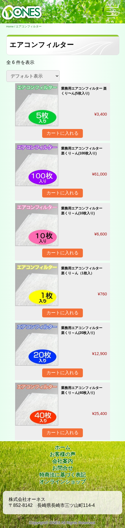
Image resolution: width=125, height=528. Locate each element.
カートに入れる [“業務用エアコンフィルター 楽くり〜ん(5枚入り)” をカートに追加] (62, 133)
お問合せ (62, 468)
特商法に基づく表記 (62, 475)
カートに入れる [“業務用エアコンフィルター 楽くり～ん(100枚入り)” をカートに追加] (62, 192)
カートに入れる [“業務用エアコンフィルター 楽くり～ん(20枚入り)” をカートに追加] (62, 372)
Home (10, 26)
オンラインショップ (62, 482)
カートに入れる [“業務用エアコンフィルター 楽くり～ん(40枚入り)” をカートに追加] (62, 432)
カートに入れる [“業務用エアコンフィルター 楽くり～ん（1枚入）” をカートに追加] (62, 312)
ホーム (62, 447)
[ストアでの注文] (33, 76)
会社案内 (62, 461)
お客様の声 (62, 454)
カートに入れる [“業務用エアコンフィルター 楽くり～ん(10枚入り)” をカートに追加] (62, 252)
